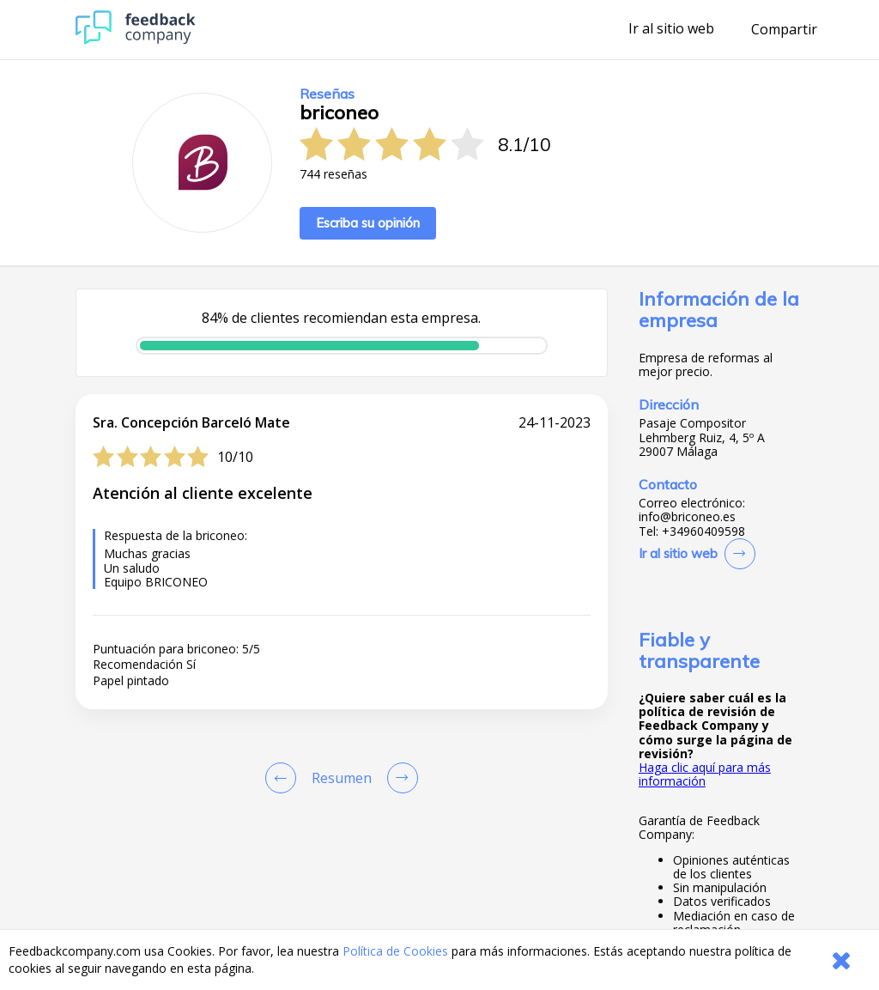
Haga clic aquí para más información (705, 774)
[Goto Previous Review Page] (284, 777)
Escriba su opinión (368, 223)
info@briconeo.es (687, 517)
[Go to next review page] (399, 777)
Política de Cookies (395, 951)
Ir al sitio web (671, 29)
